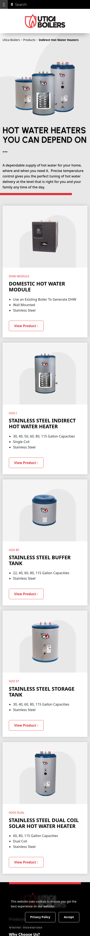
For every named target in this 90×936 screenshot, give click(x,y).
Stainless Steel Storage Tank (41, 691)
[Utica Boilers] (45, 21)
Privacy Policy (40, 917)
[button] (4, 4)
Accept (69, 917)
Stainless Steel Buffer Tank (40, 560)
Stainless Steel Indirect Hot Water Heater (42, 423)
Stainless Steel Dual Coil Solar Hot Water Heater (44, 823)
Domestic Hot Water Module (37, 286)
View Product (26, 326)
